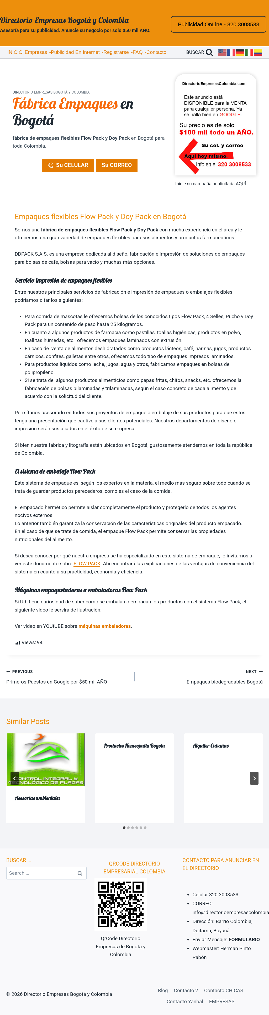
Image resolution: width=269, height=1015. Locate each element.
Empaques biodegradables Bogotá (201, 676)
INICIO (15, 52)
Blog (163, 990)
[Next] (254, 778)
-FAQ (137, 52)
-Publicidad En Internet (74, 52)
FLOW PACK (86, 564)
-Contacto (155, 52)
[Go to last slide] (14, 778)
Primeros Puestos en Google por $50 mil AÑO (68, 676)
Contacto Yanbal (185, 1001)
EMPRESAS (222, 1001)
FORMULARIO (244, 939)
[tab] (124, 827)
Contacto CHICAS (223, 990)
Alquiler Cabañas (210, 745)
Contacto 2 (186, 990)
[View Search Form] (199, 52)
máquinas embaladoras (104, 626)
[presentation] (45, 759)
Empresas (36, 52)
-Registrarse (115, 52)
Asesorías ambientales (37, 798)
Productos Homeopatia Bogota (134, 745)
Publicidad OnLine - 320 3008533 (218, 24)
